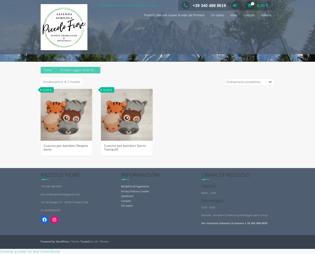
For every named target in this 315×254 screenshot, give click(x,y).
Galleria (266, 15)
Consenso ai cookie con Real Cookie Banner (30, 251)
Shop (233, 15)
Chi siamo (217, 15)
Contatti (249, 15)
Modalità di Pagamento (135, 186)
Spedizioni (127, 196)
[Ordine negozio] (249, 82)
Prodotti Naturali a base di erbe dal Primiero (174, 15)
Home (48, 70)
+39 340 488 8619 (203, 5)
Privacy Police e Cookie (135, 191)
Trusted (84, 241)
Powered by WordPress (55, 241)
